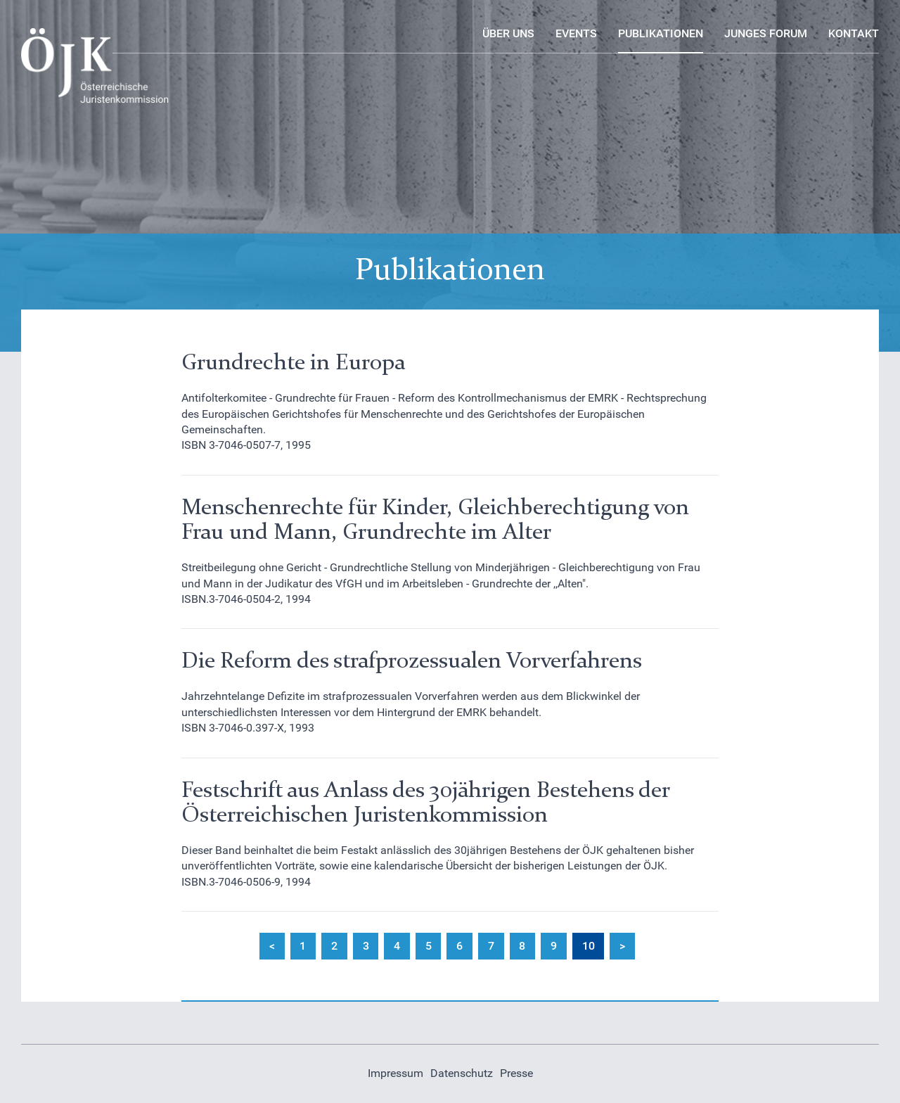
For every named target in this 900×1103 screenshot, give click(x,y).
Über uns (508, 33)
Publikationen (660, 33)
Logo (33, 35)
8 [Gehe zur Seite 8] (522, 945)
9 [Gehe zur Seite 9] (554, 945)
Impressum (395, 1073)
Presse (516, 1073)
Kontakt (853, 33)
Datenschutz (461, 1073)
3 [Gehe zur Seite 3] (366, 945)
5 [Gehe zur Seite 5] (428, 945)
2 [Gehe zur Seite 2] (334, 945)
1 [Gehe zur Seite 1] (303, 945)
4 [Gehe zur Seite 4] (397, 945)
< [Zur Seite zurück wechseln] (272, 945)
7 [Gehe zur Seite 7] (491, 945)
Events (576, 33)
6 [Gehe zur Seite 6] (459, 945)
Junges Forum (765, 33)
